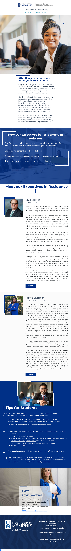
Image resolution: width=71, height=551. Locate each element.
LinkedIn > (30, 286)
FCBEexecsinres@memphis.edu (34, 511)
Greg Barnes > (28, 12)
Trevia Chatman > (41, 12)
